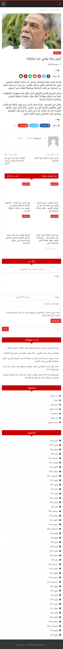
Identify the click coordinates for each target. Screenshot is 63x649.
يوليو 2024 (54, 532)
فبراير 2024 (54, 554)
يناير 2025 (54, 506)
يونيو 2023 (54, 589)
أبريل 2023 (54, 598)
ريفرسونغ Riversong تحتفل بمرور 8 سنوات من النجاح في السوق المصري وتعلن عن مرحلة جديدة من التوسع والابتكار (31, 375)
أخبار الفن (57, 53)
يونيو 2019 (54, 634)
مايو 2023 (54, 594)
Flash (56, 399)
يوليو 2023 (54, 585)
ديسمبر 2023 (53, 563)
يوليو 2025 (54, 479)
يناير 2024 (54, 559)
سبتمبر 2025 (53, 470)
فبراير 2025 (54, 501)
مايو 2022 (54, 611)
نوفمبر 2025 (53, 461)
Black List (54, 395)
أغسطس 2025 (52, 475)
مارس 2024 (54, 550)
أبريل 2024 (54, 545)
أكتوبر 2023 (54, 572)
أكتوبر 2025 (54, 466)
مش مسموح (53, 421)
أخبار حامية (54, 408)
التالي (47, 247)
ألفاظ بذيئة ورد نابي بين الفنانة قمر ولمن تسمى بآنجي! (14, 159)
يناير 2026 (54, 453)
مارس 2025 (54, 497)
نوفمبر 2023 (53, 567)
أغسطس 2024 (52, 528)
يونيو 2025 (54, 483)
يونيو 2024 (54, 536)
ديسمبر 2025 (53, 457)
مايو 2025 (54, 488)
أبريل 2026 (54, 439)
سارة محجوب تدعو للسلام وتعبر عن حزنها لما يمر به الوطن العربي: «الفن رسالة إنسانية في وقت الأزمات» (31, 359)
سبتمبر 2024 (53, 523)
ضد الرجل (54, 417)
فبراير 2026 (54, 448)
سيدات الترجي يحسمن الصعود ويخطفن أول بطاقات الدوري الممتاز (33, 347)
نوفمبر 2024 (53, 514)
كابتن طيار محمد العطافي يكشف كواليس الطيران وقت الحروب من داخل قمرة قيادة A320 (31, 367)
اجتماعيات (54, 412)
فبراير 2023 (54, 607)
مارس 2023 (54, 603)
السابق (55, 247)
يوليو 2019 (54, 629)
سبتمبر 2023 (53, 576)
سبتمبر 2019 (53, 620)
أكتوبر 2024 (54, 519)
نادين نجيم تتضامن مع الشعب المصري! (46, 158)
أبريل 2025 (54, 492)
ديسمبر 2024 (53, 510)
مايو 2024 (54, 541)
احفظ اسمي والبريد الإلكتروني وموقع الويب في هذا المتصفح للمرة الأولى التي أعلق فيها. (33, 313)
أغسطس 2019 (52, 625)
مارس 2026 (54, 444)
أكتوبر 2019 (54, 616)
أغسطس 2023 (52, 581)
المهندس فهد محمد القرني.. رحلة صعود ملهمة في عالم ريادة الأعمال (31, 352)
